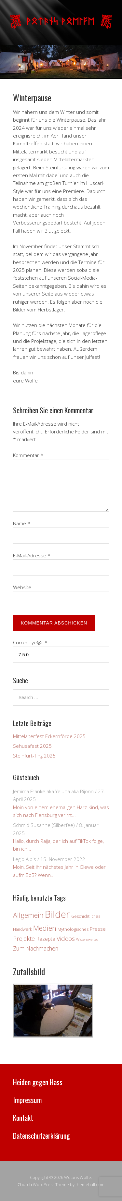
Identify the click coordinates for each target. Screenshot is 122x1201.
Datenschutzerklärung (41, 1135)
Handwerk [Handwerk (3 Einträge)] (22, 929)
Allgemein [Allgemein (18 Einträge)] (28, 915)
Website (22, 587)
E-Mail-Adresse (31, 555)
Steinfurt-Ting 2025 (34, 755)
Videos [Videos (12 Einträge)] (66, 938)
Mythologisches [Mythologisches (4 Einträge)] (73, 929)
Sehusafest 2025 (32, 746)
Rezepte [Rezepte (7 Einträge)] (45, 938)
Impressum (27, 1100)
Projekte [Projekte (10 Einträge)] (24, 938)
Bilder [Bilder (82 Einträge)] (57, 914)
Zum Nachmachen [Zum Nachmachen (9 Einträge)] (35, 948)
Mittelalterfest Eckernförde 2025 (49, 736)
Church (25, 1184)
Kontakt (23, 1117)
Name (21, 523)
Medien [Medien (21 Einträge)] (44, 928)
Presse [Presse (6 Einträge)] (98, 928)
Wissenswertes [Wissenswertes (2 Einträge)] (87, 939)
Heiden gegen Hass (37, 1082)
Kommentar (28, 455)
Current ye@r (30, 642)
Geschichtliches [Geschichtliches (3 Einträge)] (85, 916)
